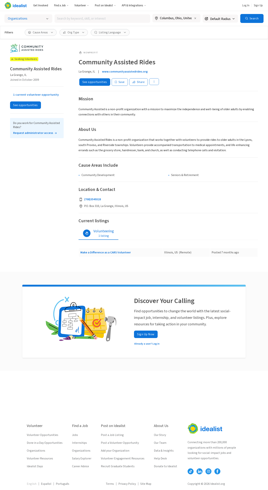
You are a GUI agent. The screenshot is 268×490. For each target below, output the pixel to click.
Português (62, 484)
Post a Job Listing (112, 435)
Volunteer (81, 5)
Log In (245, 5)
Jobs (75, 435)
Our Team (160, 443)
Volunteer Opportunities (42, 435)
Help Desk (160, 458)
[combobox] (102, 19)
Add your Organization (115, 451)
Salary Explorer (81, 458)
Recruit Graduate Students (118, 466)
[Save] (120, 82)
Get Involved (40, 5)
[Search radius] (220, 19)
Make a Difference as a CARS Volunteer (105, 252)
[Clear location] (195, 18)
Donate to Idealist (165, 466)
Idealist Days (35, 466)
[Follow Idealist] (191, 471)
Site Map (145, 484)
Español (46, 484)
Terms (110, 484)
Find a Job (61, 5)
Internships (79, 443)
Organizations (36, 451)
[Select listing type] (28, 18)
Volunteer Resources (40, 458)
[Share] (138, 82)
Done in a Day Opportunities (45, 443)
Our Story (160, 435)
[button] (61, 5)
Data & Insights (164, 451)
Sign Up (258, 5)
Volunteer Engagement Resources (122, 458)
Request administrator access (33, 133)
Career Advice (80, 466)
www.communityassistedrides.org (125, 71)
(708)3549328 (92, 199)
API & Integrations (134, 5)
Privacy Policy (127, 484)
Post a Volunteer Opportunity (120, 443)
